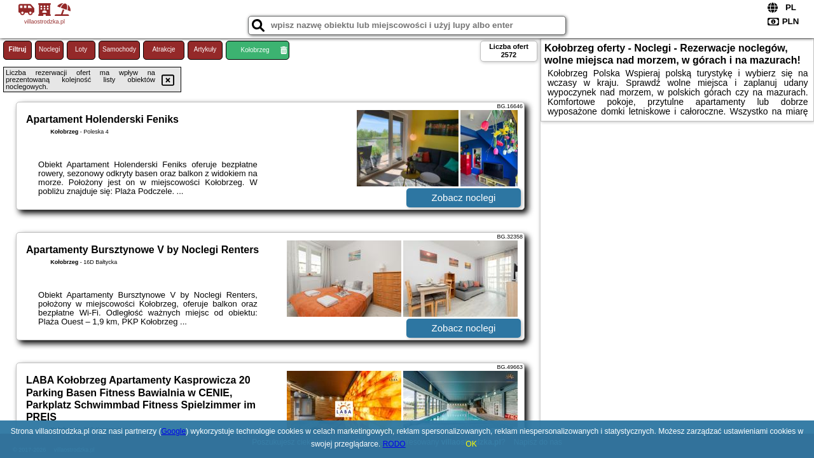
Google (174, 431)
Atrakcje (163, 49)
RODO (394, 444)
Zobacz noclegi (464, 197)
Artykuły (205, 49)
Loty (81, 49)
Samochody (119, 49)
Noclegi (49, 49)
